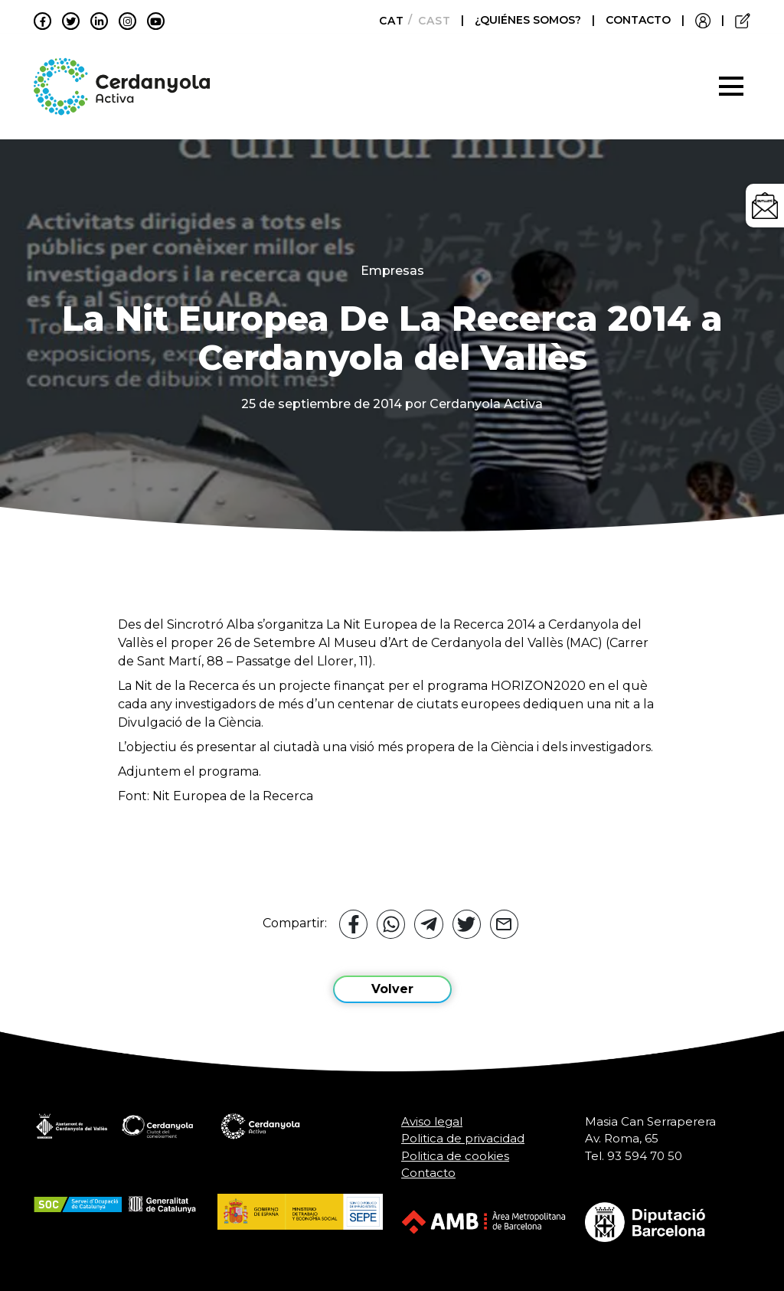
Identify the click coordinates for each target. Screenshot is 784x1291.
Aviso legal (431, 1121)
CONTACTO (638, 20)
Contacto (428, 1172)
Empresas (392, 270)
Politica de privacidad (462, 1138)
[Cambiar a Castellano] (429, 20)
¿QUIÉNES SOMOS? (529, 20)
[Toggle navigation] (731, 86)
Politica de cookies (455, 1156)
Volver (392, 989)
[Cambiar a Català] (387, 20)
